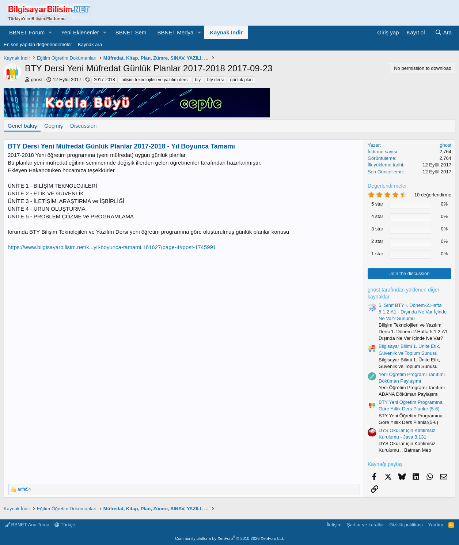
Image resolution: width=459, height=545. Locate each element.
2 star (377, 241)
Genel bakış (22, 126)
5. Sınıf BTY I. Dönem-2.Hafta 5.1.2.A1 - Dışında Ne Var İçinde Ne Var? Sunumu (413, 311)
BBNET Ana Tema (27, 524)
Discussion (83, 126)
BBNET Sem (131, 32)
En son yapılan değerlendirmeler (38, 44)
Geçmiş (53, 126)
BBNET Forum (27, 32)
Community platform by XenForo (229, 538)
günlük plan (241, 79)
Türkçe (64, 524)
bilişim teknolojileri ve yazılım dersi (154, 79)
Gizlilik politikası (406, 524)
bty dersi (215, 79)
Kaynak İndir (226, 32)
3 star (377, 229)
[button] (50, 32)
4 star (377, 216)
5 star (377, 204)
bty (198, 79)
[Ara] (443, 32)
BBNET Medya (175, 32)
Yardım (435, 524)
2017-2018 (104, 79)
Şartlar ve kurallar (365, 524)
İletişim (334, 524)
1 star (377, 253)
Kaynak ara (90, 44)
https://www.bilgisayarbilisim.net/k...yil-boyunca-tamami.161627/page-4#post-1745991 (112, 247)
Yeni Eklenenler (80, 32)
